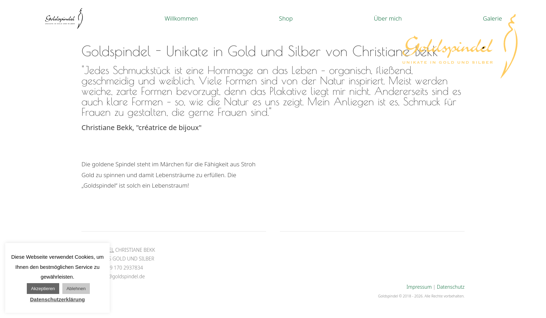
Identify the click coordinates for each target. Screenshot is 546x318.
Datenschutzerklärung (57, 299)
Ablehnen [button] (76, 288)
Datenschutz (451, 286)
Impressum (419, 286)
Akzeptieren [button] (43, 288)
